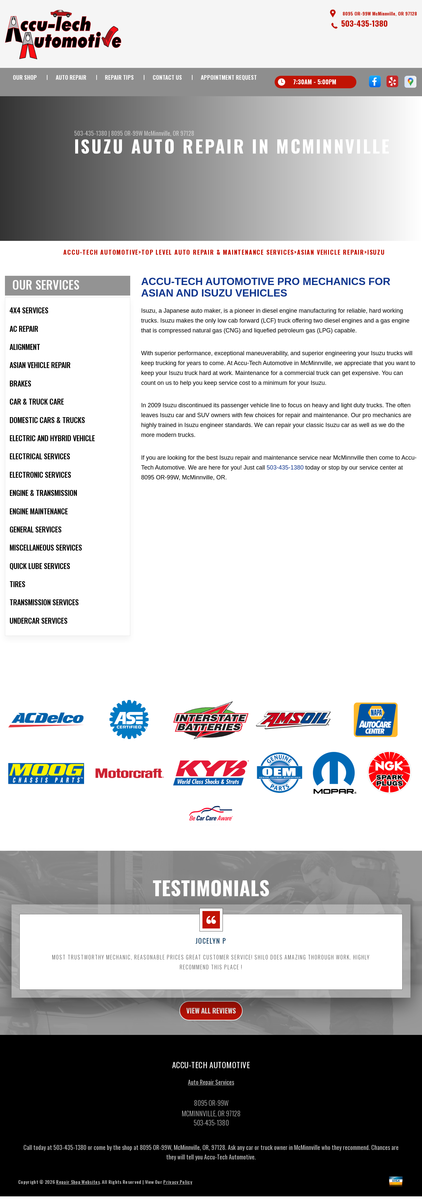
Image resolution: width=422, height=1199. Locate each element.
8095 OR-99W (127, 133)
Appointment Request (229, 77)
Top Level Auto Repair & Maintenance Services (217, 256)
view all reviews (211, 1016)
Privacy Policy (177, 1188)
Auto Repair (71, 77)
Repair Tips (119, 77)
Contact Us (167, 77)
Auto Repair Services (211, 1088)
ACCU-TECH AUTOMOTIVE (100, 256)
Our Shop (25, 77)
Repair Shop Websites (78, 1188)
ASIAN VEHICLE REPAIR (330, 256)
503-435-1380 (364, 23)
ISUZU (376, 256)
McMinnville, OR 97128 (169, 133)
